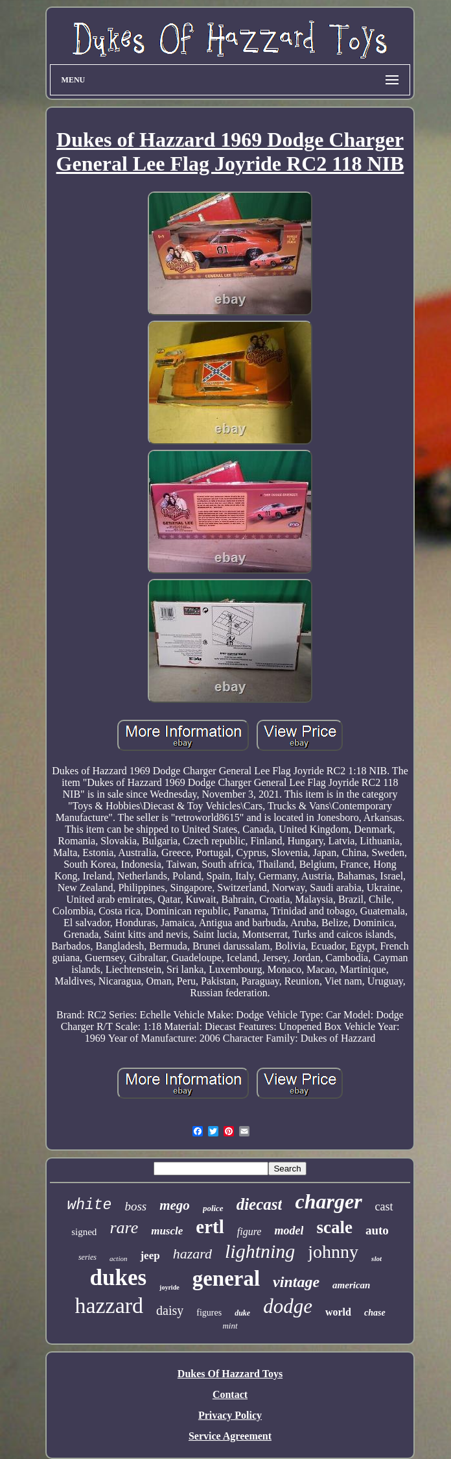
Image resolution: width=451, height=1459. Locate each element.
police (213, 1208)
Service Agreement (230, 1435)
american (351, 1285)
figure (249, 1231)
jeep (149, 1255)
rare (124, 1227)
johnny (333, 1252)
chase (375, 1313)
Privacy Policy (230, 1415)
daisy (169, 1310)
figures (209, 1313)
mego (174, 1205)
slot (376, 1258)
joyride (169, 1287)
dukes (118, 1277)
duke (242, 1313)
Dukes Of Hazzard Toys (230, 1373)
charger (328, 1201)
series (87, 1257)
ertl (210, 1226)
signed (84, 1232)
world (338, 1312)
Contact (230, 1394)
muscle (167, 1231)
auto (377, 1230)
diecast (260, 1204)
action (119, 1258)
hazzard (109, 1305)
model (288, 1230)
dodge (287, 1306)
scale (334, 1227)
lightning (260, 1251)
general (226, 1278)
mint (229, 1325)
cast (384, 1206)
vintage (296, 1281)
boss (135, 1206)
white (89, 1205)
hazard (192, 1253)
